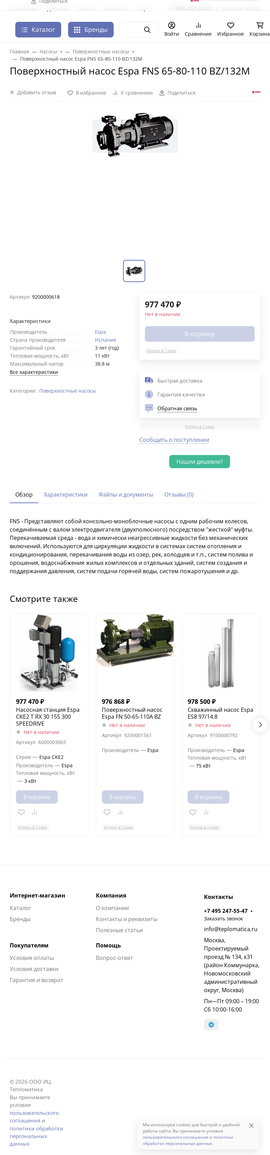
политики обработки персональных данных (36, 1136)
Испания (105, 339)
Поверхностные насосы (67, 390)
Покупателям (29, 945)
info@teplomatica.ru (230, 929)
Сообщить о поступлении (174, 440)
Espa (100, 332)
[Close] (251, 1125)
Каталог (20, 908)
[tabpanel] (135, 546)
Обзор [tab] (24, 494)
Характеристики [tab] (66, 494)
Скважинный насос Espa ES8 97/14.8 (220, 713)
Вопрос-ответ (114, 958)
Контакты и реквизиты (126, 919)
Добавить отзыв (36, 92)
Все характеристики (34, 372)
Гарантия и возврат (36, 980)
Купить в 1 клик (161, 350)
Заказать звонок (223, 918)
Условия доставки (34, 969)
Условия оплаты (32, 958)
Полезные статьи (119, 930)
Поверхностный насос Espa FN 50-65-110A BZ (132, 713)
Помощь (108, 945)
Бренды (91, 29)
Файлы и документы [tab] (126, 494)
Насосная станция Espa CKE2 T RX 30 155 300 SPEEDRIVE (48, 716)
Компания (111, 895)
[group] (135, 184)
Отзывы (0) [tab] (179, 494)
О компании (112, 908)
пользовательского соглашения (175, 1137)
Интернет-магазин (37, 895)
